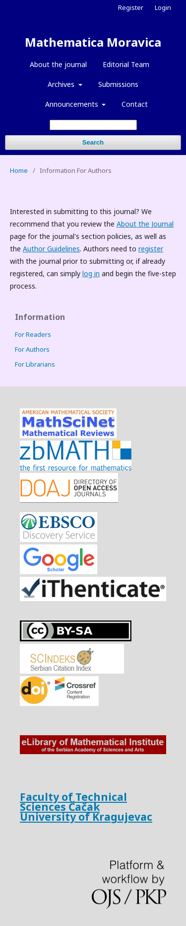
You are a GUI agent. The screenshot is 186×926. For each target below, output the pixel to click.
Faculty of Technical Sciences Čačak (73, 802)
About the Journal (145, 224)
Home (19, 170)
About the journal (58, 64)
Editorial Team (126, 64)
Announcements (72, 104)
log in (91, 273)
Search (93, 142)
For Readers (33, 334)
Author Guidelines (51, 248)
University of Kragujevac (86, 817)
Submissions (118, 84)
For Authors (32, 349)
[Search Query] (93, 125)
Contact (135, 104)
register (150, 248)
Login (163, 7)
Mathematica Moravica (93, 42)
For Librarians (35, 364)
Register (130, 7)
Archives (62, 84)
